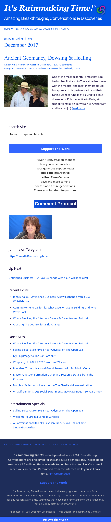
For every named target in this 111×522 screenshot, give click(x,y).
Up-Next (15, 28)
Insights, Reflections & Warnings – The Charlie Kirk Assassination (52, 385)
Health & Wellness (37, 68)
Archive (25, 28)
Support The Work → (55, 483)
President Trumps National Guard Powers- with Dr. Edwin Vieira (51, 368)
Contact (65, 28)
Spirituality (68, 68)
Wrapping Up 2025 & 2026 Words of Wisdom (40, 362)
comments (66, 64)
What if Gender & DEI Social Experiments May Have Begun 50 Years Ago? (57, 391)
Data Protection (68, 444)
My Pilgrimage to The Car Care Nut (34, 356)
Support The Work (55, 148)
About (7, 444)
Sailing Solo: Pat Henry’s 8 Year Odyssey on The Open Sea (48, 349)
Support (55, 28)
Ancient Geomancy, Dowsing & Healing (47, 58)
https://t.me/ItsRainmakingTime (28, 256)
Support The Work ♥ (55, 519)
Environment (21, 68)
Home (7, 28)
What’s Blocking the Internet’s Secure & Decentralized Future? (50, 318)
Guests (46, 28)
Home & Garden (54, 68)
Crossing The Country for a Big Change (36, 324)
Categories (36, 28)
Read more (78, 108)
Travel (77, 68)
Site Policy (51, 444)
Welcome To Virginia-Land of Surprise (36, 416)
